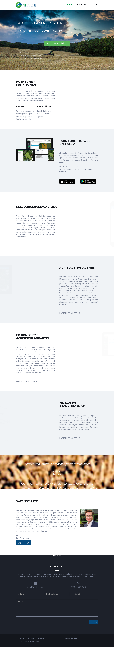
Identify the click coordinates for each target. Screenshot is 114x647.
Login (94, 5)
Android (23, 356)
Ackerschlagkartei (24, 116)
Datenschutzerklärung (38, 531)
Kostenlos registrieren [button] (57, 43)
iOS (34, 356)
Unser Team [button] (23, 542)
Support (39, 641)
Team (33, 639)
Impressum (40, 639)
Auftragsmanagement (25, 114)
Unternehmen (81, 5)
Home (22, 639)
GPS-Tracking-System (43, 115)
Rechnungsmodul (23, 119)
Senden (94, 622)
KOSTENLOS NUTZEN (69, 313)
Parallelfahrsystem (45, 111)
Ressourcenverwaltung (25, 111)
